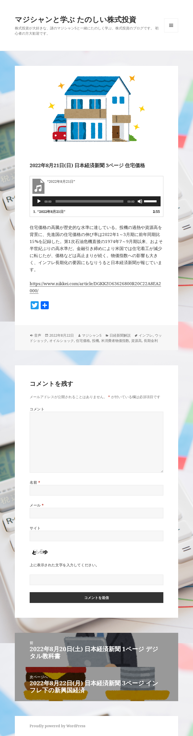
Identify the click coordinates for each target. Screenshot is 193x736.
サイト (35, 528)
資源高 (136, 340)
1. (49, 211)
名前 (35, 482)
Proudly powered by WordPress (57, 725)
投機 (95, 340)
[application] (96, 201)
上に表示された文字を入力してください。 (64, 565)
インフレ (146, 335)
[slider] (90, 201)
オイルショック (61, 340)
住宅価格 (83, 340)
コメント (37, 409)
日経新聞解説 (120, 335)
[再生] (38, 201)
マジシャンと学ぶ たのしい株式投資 (75, 19)
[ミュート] (139, 201)
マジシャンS (92, 335)
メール (37, 505)
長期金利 (151, 340)
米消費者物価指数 (115, 340)
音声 (37, 335)
